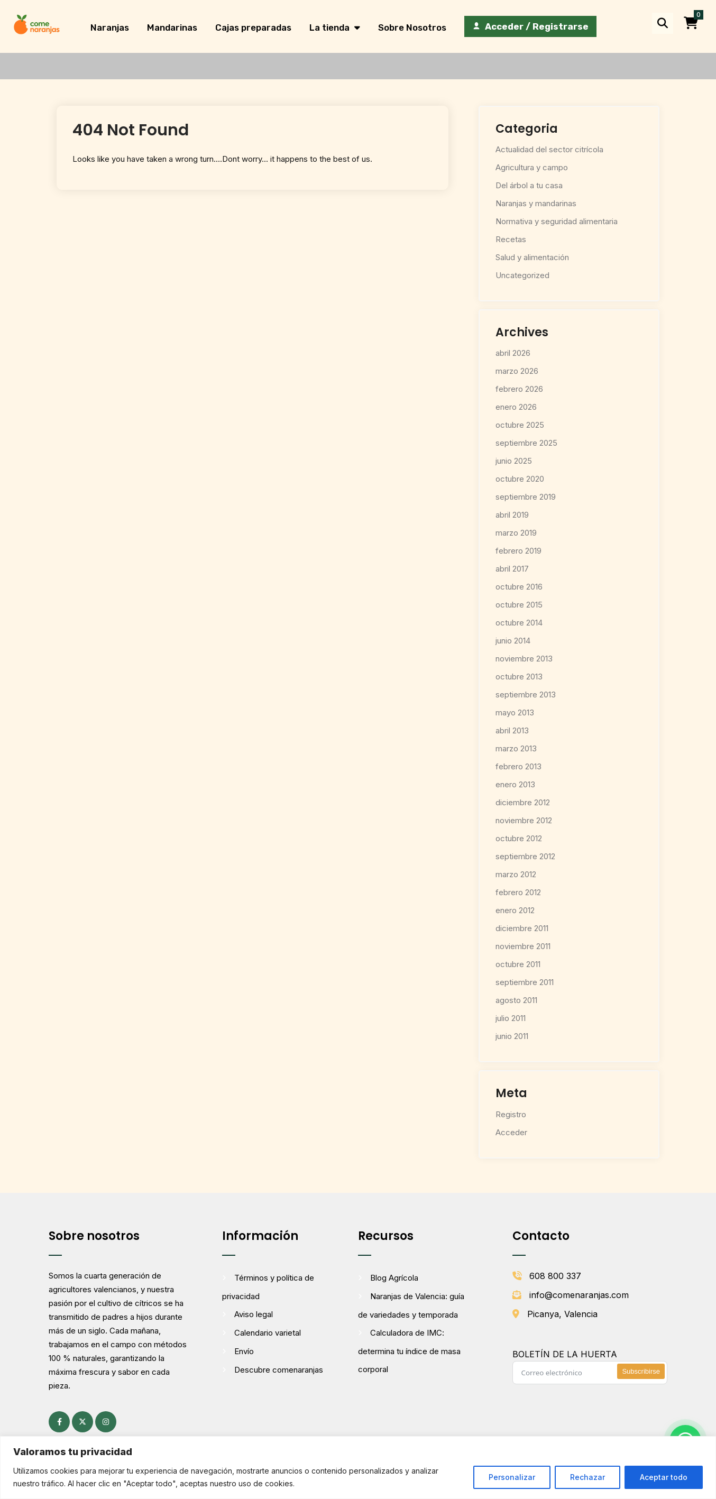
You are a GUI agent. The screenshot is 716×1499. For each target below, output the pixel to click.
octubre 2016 (519, 587)
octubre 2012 (518, 838)
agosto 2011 (516, 1000)
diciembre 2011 (521, 928)
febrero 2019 (518, 551)
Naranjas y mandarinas (535, 203)
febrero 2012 (518, 892)
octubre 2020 (519, 479)
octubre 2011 (517, 964)
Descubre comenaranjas (278, 1370)
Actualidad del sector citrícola (549, 149)
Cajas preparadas (253, 27)
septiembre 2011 (524, 982)
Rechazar (587, 1477)
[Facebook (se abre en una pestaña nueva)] (59, 1421)
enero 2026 (516, 407)
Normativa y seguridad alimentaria (556, 221)
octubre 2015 (519, 605)
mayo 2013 (514, 712)
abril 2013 (512, 730)
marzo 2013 (516, 748)
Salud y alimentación (532, 257)
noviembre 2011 (522, 946)
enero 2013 (515, 784)
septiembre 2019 (525, 497)
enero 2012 (515, 910)
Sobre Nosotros (412, 27)
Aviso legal (253, 1314)
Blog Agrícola (394, 1278)
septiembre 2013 (525, 694)
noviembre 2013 (524, 659)
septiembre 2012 (525, 856)
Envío (244, 1351)
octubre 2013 (519, 677)
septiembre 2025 (526, 443)
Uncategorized (522, 275)
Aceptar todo (663, 1477)
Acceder (511, 1132)
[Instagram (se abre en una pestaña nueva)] (105, 1421)
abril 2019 (512, 515)
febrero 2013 (518, 766)
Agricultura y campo (531, 167)
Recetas (510, 239)
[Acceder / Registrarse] (530, 26)
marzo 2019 (516, 533)
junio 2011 (511, 1036)
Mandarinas (172, 27)
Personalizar (512, 1477)
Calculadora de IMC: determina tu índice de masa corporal (409, 1351)
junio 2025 (513, 461)
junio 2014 (512, 641)
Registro (510, 1114)
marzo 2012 (515, 874)
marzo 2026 (516, 371)
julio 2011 (510, 1018)
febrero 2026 (519, 389)
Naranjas (109, 27)
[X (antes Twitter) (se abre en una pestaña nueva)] (82, 1421)
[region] (358, 1467)
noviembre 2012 (523, 820)
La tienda (329, 27)
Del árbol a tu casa (529, 185)
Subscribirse (641, 1371)
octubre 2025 (519, 425)
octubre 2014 (519, 623)
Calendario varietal (267, 1333)
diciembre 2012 (522, 802)
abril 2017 (512, 569)
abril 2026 (512, 353)
